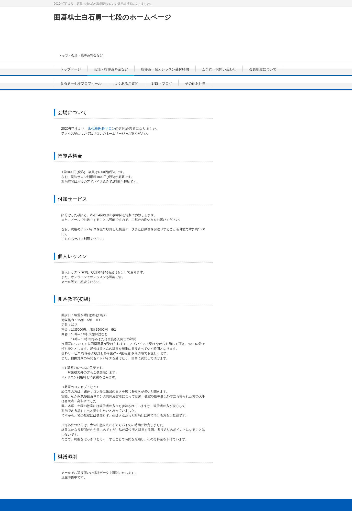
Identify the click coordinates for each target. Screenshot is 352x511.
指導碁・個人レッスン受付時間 (165, 69)
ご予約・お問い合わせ (219, 69)
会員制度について (262, 69)
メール (66, 282)
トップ (63, 55)
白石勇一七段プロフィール (80, 83)
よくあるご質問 (126, 83)
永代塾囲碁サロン (101, 128)
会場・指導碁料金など (111, 69)
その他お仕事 (195, 83)
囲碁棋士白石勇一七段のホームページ (112, 17)
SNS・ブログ (161, 83)
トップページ (70, 69)
